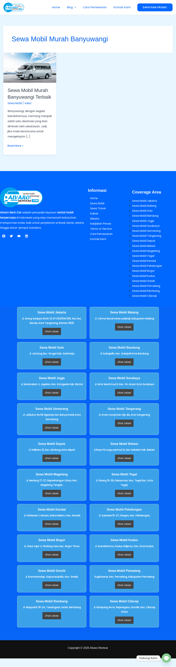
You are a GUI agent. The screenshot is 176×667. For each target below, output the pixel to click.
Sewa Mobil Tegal (144, 264)
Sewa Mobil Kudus (144, 284)
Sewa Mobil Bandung (146, 223)
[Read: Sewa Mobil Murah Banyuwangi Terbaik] (29, 67)
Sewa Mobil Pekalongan (148, 274)
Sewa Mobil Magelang (146, 258)
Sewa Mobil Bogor (144, 279)
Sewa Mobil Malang (145, 213)
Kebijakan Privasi (99, 230)
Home (61, 7)
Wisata (92, 225)
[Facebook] (3, 242)
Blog (75, 7)
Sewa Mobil (15, 110)
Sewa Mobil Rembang (146, 299)
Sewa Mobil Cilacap (145, 304)
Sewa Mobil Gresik (144, 289)
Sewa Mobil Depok (144, 248)
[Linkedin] (26, 242)
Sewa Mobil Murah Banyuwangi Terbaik (29, 96)
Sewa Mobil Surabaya (146, 233)
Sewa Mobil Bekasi (144, 253)
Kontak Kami (122, 7)
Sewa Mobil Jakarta (145, 207)
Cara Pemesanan (97, 7)
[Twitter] (11, 242)
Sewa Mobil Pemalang (147, 294)
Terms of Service (99, 235)
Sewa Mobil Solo (143, 218)
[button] (78, 7)
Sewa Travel (96, 215)
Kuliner (92, 220)
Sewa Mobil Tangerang (147, 243)
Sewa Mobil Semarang (147, 238)
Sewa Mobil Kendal (144, 269)
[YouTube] (18, 242)
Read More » (16, 152)
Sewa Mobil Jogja (143, 228)
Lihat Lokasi (51, 340)
